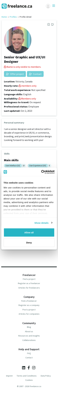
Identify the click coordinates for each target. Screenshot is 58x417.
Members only (27, 98)
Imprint (9, 375)
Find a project (29, 279)
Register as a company (29, 305)
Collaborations (29, 340)
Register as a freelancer (29, 283)
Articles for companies (29, 313)
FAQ (29, 353)
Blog (29, 327)
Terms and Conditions (27, 375)
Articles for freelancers (29, 287)
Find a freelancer (29, 300)
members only (27, 85)
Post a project (29, 309)
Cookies (29, 380)
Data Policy (46, 375)
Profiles (13, 16)
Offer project (15, 73)
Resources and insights (29, 335)
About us (29, 331)
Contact (35, 73)
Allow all (29, 232)
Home (4, 16)
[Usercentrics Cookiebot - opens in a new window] (41, 172)
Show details (41, 222)
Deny (29, 242)
